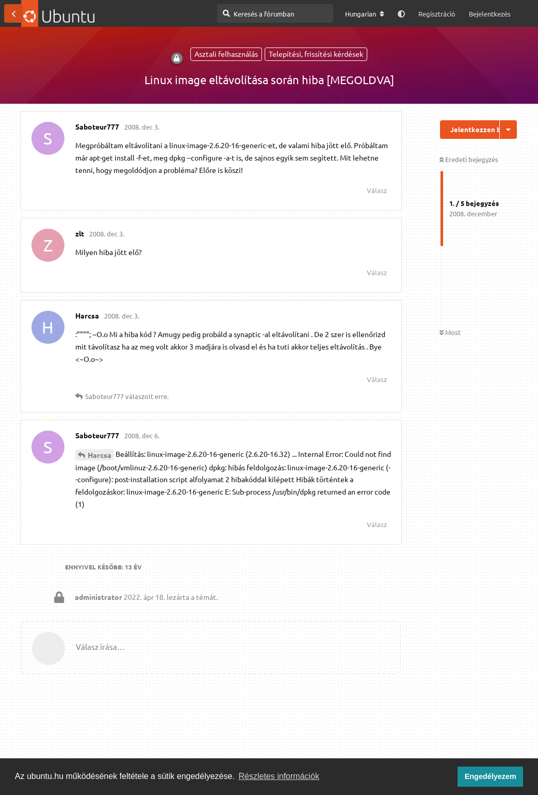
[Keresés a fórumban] (275, 13)
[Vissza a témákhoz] (13, 13)
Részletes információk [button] (279, 776)
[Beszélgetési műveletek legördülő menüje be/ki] (508, 129)
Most (450, 332)
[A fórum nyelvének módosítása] (364, 14)
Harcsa (99, 454)
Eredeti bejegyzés (468, 159)
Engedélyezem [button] (490, 776)
